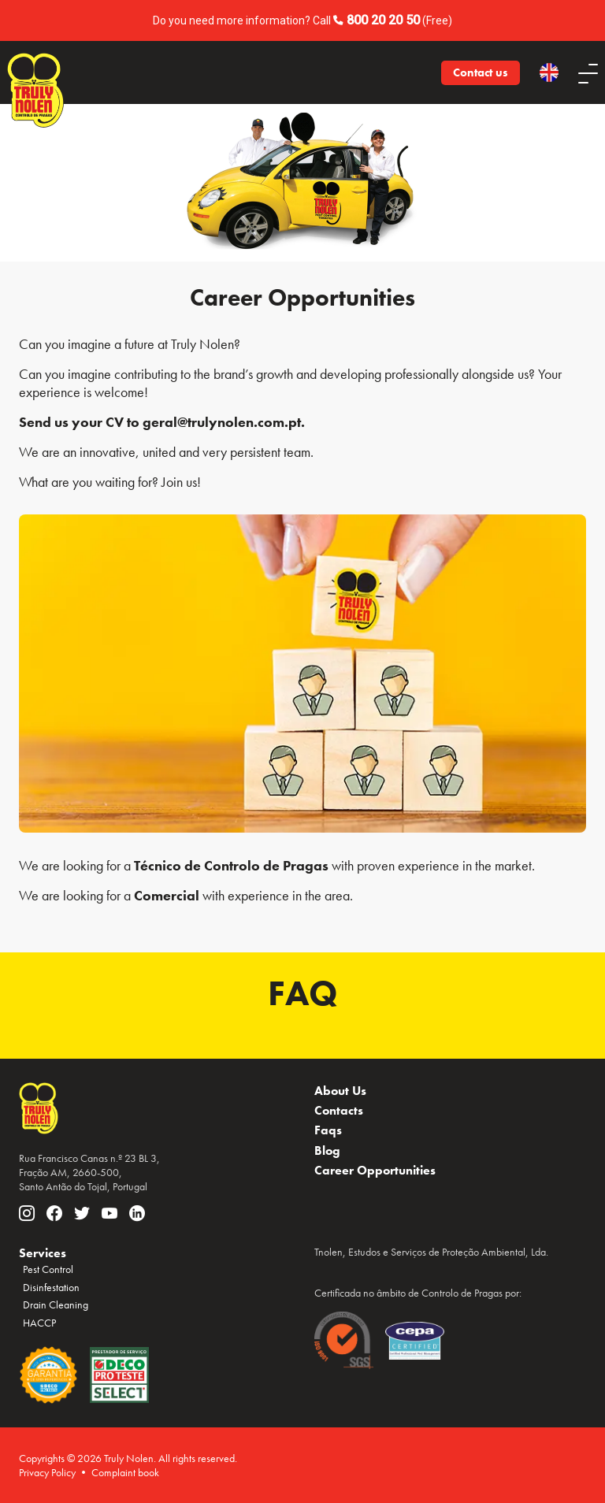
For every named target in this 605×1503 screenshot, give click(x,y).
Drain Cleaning (55, 1304)
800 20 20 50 (383, 20)
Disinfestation (51, 1287)
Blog (327, 1150)
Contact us (480, 72)
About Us (340, 1090)
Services (42, 1253)
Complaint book (125, 1472)
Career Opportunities (375, 1170)
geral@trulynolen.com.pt (222, 422)
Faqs (328, 1130)
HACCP (39, 1323)
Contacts (338, 1110)
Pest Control (48, 1269)
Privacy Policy (47, 1472)
